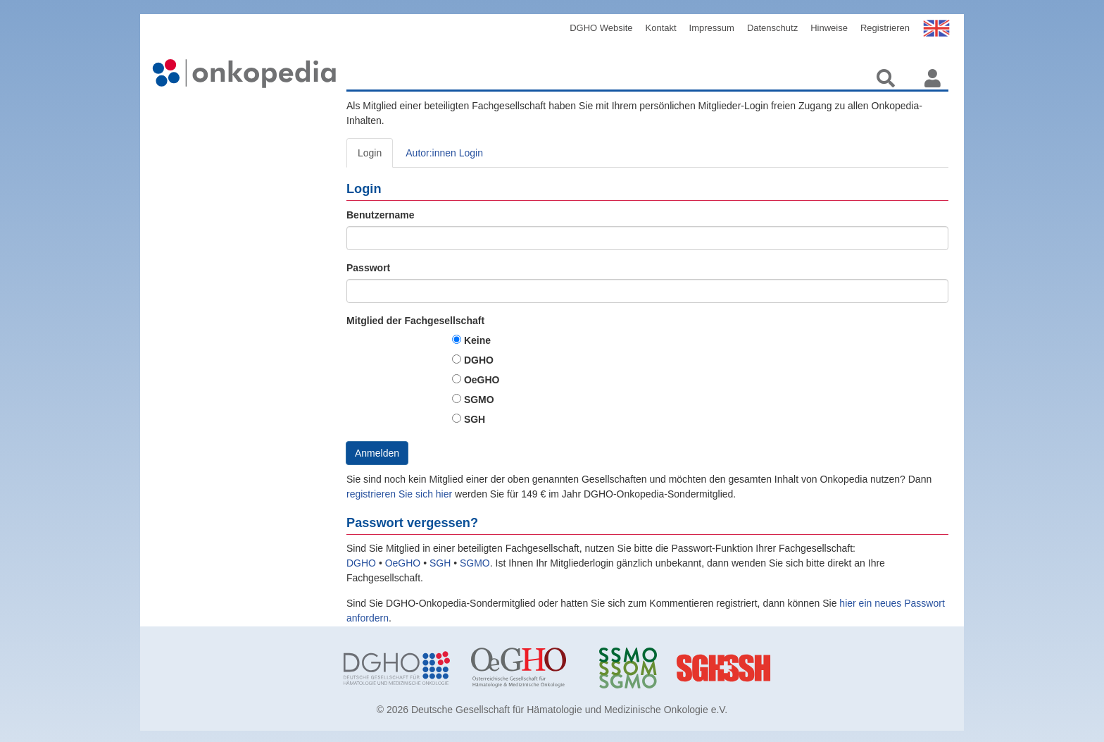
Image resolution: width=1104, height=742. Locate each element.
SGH (474, 419)
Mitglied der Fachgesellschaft (415, 320)
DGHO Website (601, 28)
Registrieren (885, 28)
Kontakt (661, 28)
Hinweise (829, 28)
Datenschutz (772, 28)
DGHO (479, 360)
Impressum (711, 28)
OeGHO (482, 379)
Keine (477, 340)
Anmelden (377, 453)
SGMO (479, 399)
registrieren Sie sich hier (400, 494)
